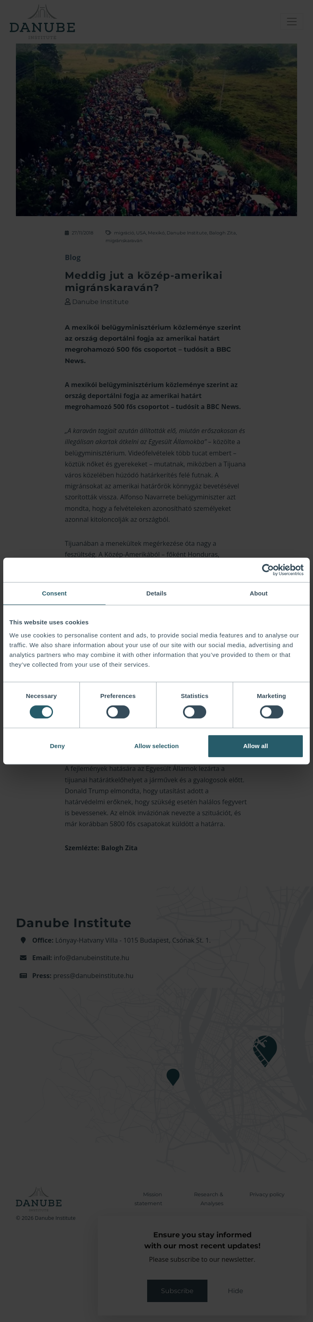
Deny (57, 745)
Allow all (255, 745)
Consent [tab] (54, 593)
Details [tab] (156, 593)
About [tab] (259, 593)
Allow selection (156, 745)
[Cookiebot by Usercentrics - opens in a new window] (268, 570)
